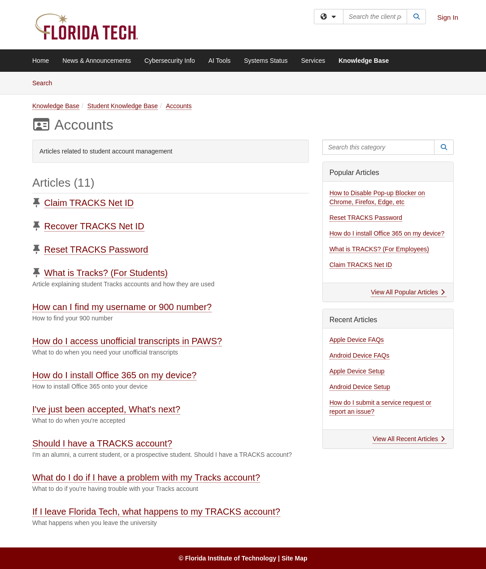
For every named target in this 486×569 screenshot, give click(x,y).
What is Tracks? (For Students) (106, 273)
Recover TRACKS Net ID (94, 226)
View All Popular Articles (408, 292)
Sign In (447, 17)
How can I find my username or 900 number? (122, 307)
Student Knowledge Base (122, 105)
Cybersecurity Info (169, 60)
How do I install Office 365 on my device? (114, 375)
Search (45, 82)
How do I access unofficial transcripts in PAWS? (127, 341)
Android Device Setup (360, 386)
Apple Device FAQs (357, 339)
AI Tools (219, 60)
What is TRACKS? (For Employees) (379, 249)
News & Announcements (96, 60)
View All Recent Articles (409, 438)
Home (40, 60)
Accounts (179, 105)
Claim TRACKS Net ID (89, 203)
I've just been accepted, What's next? (106, 409)
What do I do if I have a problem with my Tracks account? (146, 477)
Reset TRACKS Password (96, 249)
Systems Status (265, 60)
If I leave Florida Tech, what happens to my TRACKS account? (156, 511)
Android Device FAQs (360, 355)
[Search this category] (378, 147)
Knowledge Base (363, 60)
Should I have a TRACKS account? (102, 443)
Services (313, 60)
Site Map (295, 558)
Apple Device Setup (357, 371)
